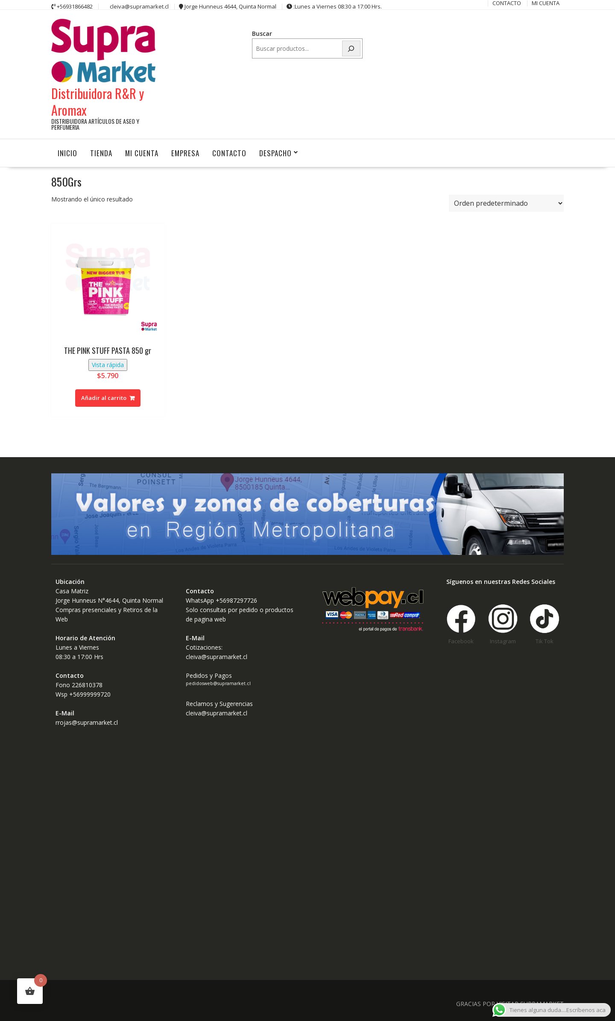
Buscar (262, 33)
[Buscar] (351, 48)
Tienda (101, 152)
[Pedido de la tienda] (506, 202)
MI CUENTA (141, 152)
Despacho (275, 152)
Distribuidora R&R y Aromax (97, 101)
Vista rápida (108, 364)
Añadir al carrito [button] (103, 397)
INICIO (67, 152)
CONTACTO (229, 152)
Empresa (185, 152)
